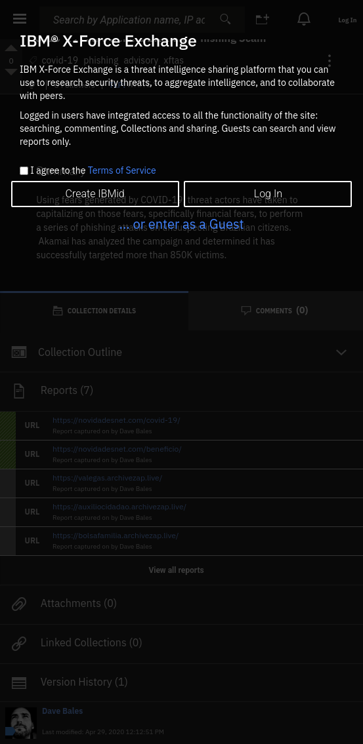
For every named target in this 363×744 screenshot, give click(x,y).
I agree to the (93, 171)
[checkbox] (24, 170)
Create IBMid (95, 193)
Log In (268, 193)
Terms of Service (122, 170)
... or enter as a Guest (181, 224)
